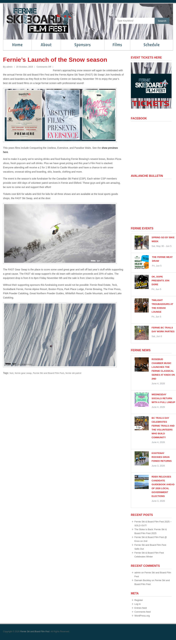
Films (117, 45)
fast (11, 373)
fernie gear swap (23, 373)
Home (17, 45)
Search (162, 20)
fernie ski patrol (73, 373)
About (46, 45)
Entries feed (140, 608)
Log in (137, 604)
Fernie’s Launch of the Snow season (55, 59)
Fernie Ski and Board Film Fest (48, 373)
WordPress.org (142, 615)
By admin (8, 67)
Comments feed (142, 611)
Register (138, 600)
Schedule (152, 45)
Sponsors (82, 45)
